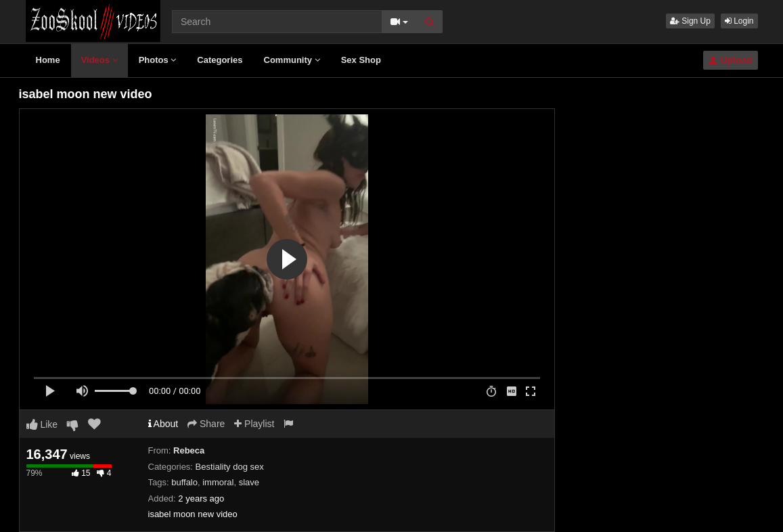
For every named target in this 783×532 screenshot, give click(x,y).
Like (42, 424)
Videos (99, 60)
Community (292, 60)
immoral (217, 482)
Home (48, 60)
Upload (730, 60)
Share (206, 423)
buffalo (184, 482)
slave (249, 482)
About (163, 423)
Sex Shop (361, 60)
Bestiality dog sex (230, 467)
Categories (219, 60)
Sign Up (690, 21)
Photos (158, 60)
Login (739, 21)
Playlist (254, 423)
